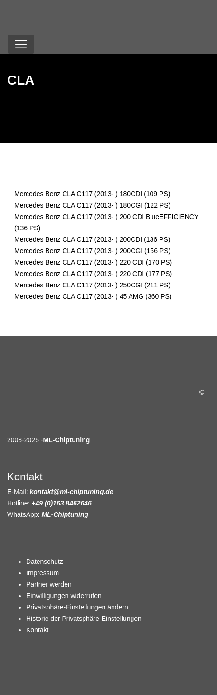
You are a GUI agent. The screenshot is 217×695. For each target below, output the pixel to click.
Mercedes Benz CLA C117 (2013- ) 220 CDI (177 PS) (93, 273)
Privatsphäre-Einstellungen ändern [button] (77, 607)
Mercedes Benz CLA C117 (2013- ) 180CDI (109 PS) (92, 194)
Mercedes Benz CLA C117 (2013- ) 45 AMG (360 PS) (93, 296)
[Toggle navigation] (21, 44)
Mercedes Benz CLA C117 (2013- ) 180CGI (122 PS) (92, 205)
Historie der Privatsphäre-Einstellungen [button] (84, 618)
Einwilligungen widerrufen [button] (64, 596)
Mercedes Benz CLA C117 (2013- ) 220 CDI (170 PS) (93, 262)
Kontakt (37, 630)
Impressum (42, 573)
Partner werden (49, 584)
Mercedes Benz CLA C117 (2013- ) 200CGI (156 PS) (92, 251)
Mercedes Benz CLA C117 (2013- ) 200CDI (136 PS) (92, 239)
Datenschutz (44, 561)
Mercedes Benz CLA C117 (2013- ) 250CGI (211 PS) (92, 285)
